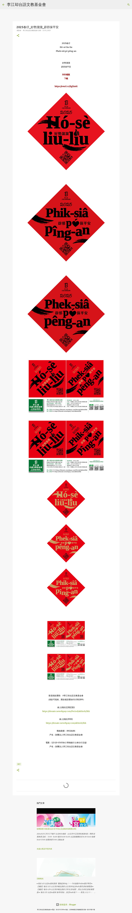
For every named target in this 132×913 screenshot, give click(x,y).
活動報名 (40, 879)
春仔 (18, 764)
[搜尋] (49, 5)
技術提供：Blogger (66, 904)
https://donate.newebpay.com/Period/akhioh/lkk (66, 711)
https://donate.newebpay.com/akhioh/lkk (66, 723)
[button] (18, 35)
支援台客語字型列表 (44, 849)
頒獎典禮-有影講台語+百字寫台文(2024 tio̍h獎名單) (56, 829)
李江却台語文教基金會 (26, 4)
